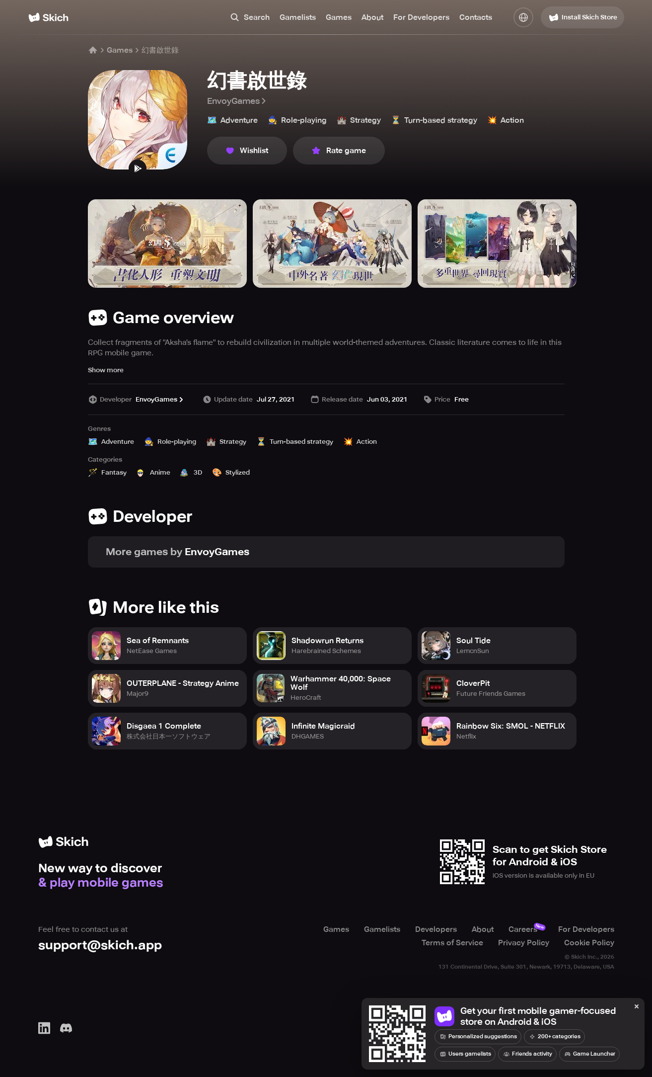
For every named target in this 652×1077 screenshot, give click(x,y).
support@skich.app (100, 945)
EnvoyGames (237, 101)
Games (339, 17)
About (372, 17)
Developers (436, 929)
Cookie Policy (589, 942)
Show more (106, 370)
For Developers (421, 17)
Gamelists (298, 17)
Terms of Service (452, 942)
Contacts (475, 17)
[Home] (48, 17)
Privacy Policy (523, 942)
